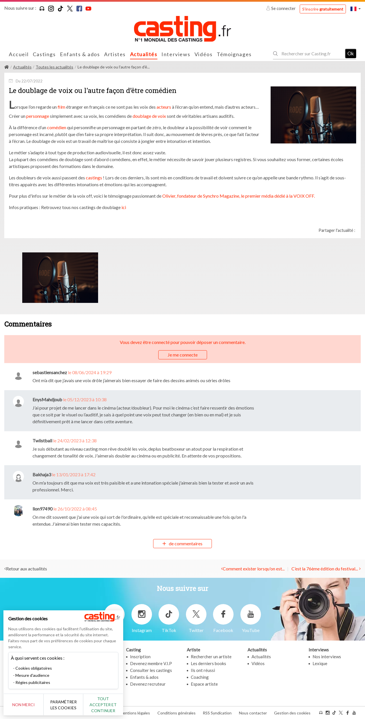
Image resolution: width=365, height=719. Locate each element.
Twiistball (42, 440)
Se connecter (281, 8)
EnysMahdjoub (47, 399)
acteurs (164, 107)
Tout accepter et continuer (103, 704)
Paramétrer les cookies (63, 704)
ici (123, 207)
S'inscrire (322, 9)
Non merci (23, 704)
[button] (355, 8)
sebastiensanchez (50, 372)
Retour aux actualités (26, 568)
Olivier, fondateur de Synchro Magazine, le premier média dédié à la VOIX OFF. (238, 196)
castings (94, 177)
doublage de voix (149, 116)
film (61, 107)
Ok (350, 53)
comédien (56, 127)
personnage (37, 116)
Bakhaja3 (42, 474)
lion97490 (42, 508)
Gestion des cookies (292, 712)
